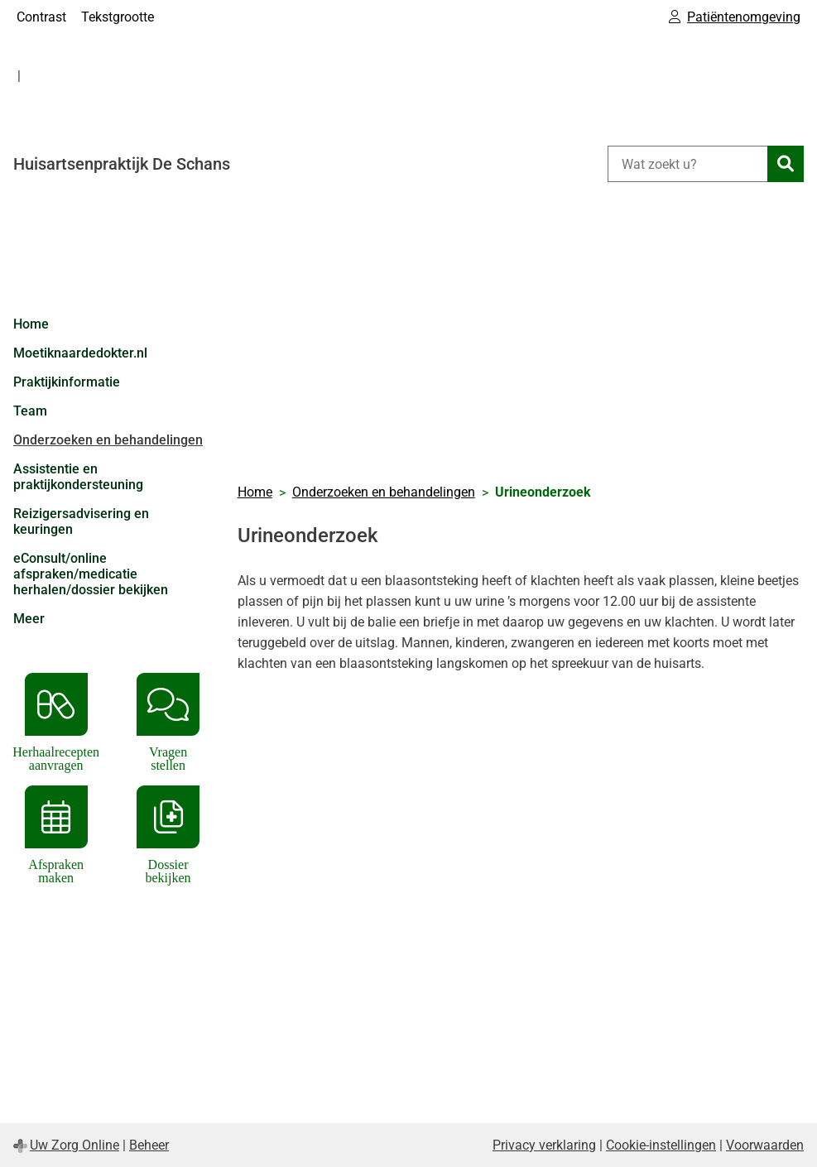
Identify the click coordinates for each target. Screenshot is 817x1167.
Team (30, 411)
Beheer (149, 1145)
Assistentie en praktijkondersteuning (78, 476)
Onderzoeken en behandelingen (108, 440)
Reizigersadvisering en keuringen (81, 521)
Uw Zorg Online (74, 1145)
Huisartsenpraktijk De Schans (121, 164)
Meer (29, 619)
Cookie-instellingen (661, 1145)
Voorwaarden (765, 1145)
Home (31, 324)
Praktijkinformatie (66, 382)
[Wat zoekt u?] (687, 164)
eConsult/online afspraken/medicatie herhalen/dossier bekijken (90, 574)
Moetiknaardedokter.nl (80, 353)
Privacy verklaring (544, 1145)
